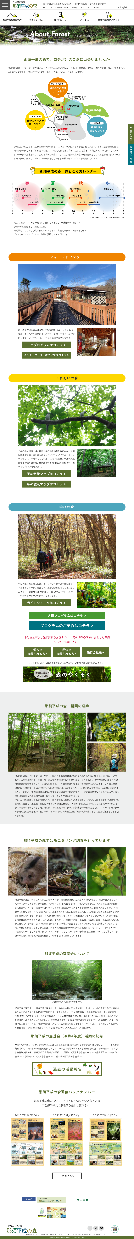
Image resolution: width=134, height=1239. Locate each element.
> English (122, 8)
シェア (27, 1199)
